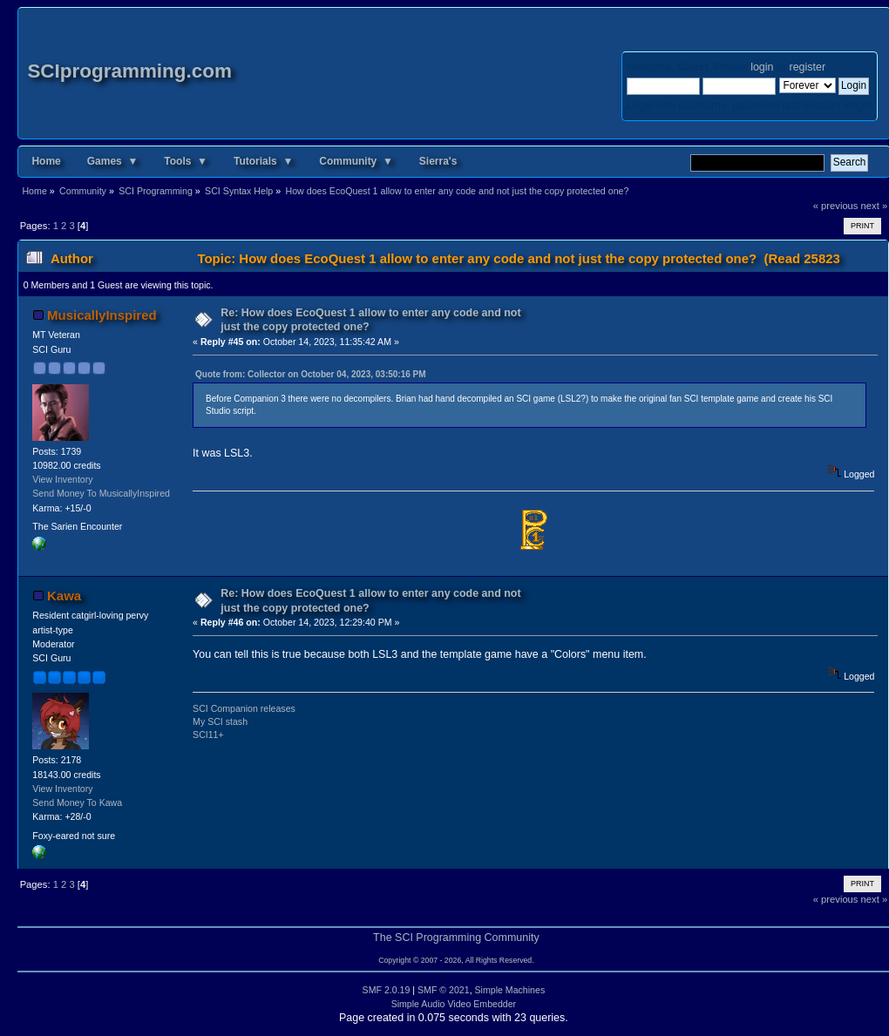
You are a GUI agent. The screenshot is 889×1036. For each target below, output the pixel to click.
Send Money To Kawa (77, 802)
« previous (835, 205)
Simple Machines (510, 990)
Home (45, 161)
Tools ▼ (185, 161)
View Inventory (62, 479)
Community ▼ (356, 161)
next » (874, 205)
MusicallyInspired (102, 315)
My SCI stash (220, 721)
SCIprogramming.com (129, 71)
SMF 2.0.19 (387, 990)
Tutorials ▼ (263, 161)
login (761, 67)
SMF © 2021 (443, 990)
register (807, 67)
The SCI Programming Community (456, 937)
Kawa (64, 595)
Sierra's (438, 161)
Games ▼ (113, 161)
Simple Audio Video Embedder (454, 1004)
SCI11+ (208, 734)
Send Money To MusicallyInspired (101, 493)
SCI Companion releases (244, 708)
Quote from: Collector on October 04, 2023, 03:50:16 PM (310, 374)
